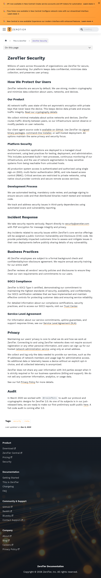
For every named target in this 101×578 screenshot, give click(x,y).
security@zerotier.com (77, 223)
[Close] (99, 3)
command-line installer (38, 133)
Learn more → (89, 4)
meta (26, 421)
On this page (11, 47)
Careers (7, 545)
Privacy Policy (28, 382)
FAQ (4, 491)
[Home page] (5, 40)
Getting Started (10, 477)
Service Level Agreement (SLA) (59, 323)
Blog (6, 540)
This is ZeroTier (10, 482)
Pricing (7, 457)
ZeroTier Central (12, 453)
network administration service (32, 349)
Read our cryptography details (41, 112)
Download (9, 448)
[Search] (89, 29)
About (6, 536)
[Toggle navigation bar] (4, 29)
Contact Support (12, 520)
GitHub (7, 507)
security (17, 421)
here (86, 404)
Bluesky (7, 515)
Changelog (8, 486)
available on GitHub (52, 129)
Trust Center (70, 306)
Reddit (7, 511)
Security (6, 461)
